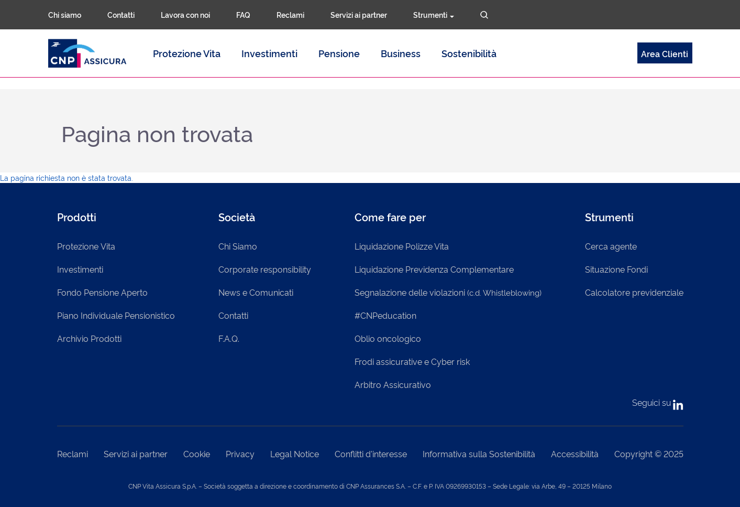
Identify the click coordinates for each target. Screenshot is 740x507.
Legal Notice (294, 453)
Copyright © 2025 (648, 453)
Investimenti (269, 53)
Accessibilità (575, 453)
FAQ (243, 14)
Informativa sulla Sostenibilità (479, 453)
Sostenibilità (468, 53)
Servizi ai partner (358, 14)
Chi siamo (64, 14)
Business (401, 53)
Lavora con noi (185, 14)
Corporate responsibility (264, 269)
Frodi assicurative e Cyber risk (412, 361)
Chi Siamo (237, 246)
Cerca (484, 15)
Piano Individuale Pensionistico (116, 315)
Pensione (339, 53)
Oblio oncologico (388, 338)
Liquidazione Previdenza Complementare (434, 269)
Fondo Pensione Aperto (102, 292)
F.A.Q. (228, 338)
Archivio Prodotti (89, 338)
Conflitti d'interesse (371, 453)
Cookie (196, 453)
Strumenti (433, 14)
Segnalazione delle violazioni (448, 292)
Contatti (121, 14)
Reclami (290, 14)
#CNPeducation (385, 315)
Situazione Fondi (616, 269)
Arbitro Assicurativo (393, 384)
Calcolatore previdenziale (634, 292)
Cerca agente (611, 246)
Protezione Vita (186, 53)
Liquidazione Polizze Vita (402, 246)
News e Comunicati (255, 292)
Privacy (240, 453)
